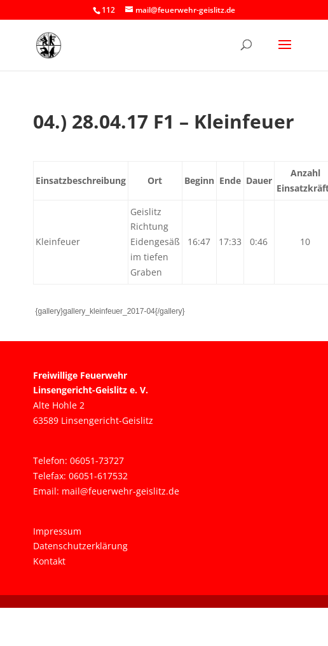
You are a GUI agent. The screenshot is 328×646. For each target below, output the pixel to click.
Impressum (57, 531)
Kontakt (49, 561)
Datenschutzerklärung (80, 546)
